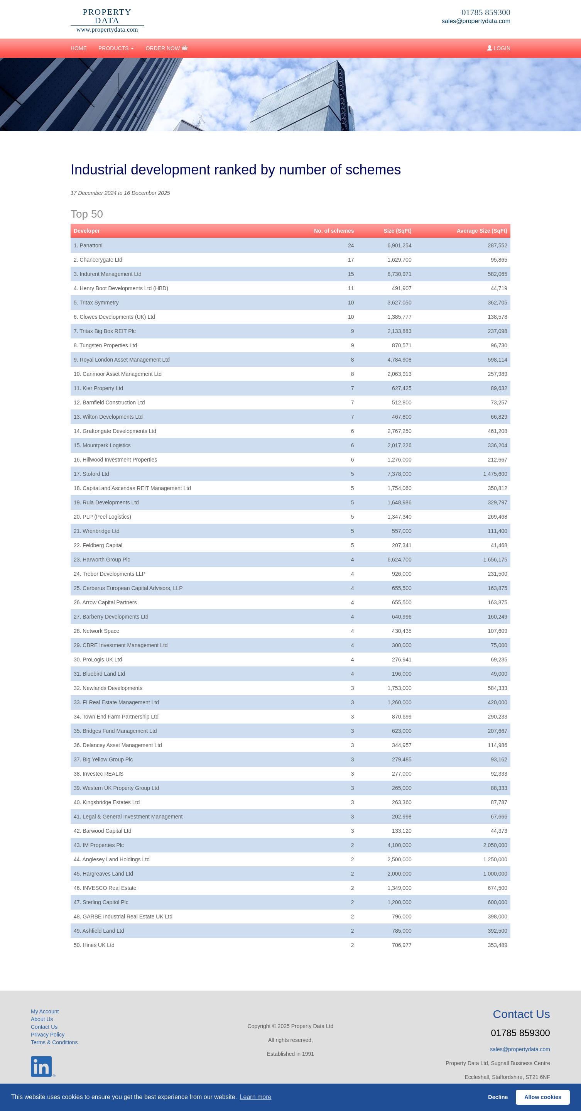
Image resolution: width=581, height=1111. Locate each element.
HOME (79, 48)
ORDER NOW (166, 47)
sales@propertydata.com (476, 21)
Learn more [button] (256, 1097)
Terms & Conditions (54, 1042)
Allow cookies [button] (542, 1097)
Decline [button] (498, 1097)
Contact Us (44, 1027)
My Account (45, 1011)
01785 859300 (486, 12)
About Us (42, 1019)
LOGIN (498, 48)
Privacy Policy (47, 1035)
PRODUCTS (116, 48)
